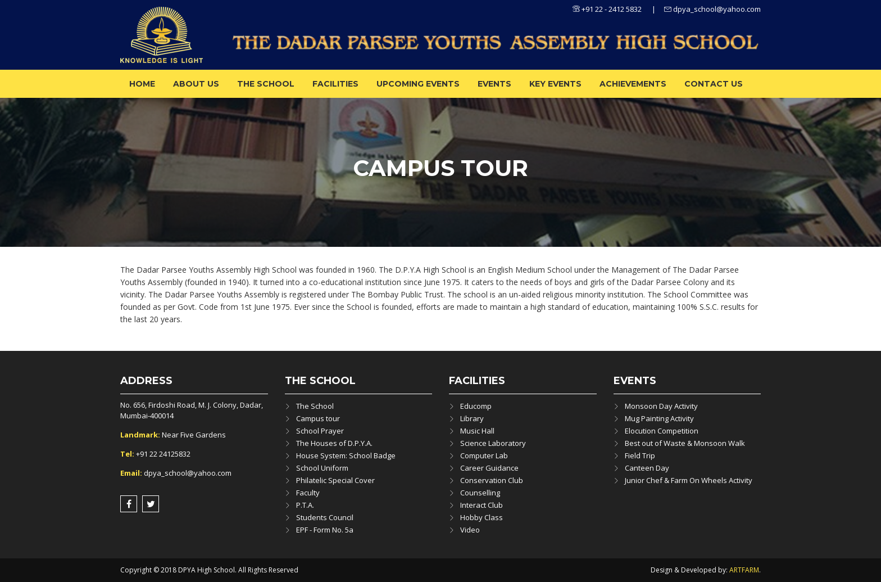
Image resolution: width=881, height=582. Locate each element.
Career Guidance (489, 468)
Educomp (476, 406)
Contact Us (713, 84)
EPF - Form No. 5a (324, 530)
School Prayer (320, 431)
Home (142, 84)
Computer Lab (484, 455)
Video (470, 530)
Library (472, 418)
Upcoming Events (418, 84)
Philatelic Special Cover (335, 480)
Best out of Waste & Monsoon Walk (685, 443)
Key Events (555, 84)
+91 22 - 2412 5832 (607, 9)
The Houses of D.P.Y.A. (334, 443)
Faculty (308, 493)
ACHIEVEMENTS (633, 84)
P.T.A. (305, 505)
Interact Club (481, 505)
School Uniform (322, 468)
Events (494, 84)
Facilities (335, 84)
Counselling (480, 493)
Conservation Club (491, 480)
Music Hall (477, 431)
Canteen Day (647, 468)
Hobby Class (481, 517)
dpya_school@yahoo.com (712, 9)
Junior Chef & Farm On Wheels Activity (688, 480)
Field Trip (640, 455)
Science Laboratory (493, 443)
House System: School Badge (346, 455)
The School (265, 84)
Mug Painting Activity (659, 418)
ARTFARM (744, 570)
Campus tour (318, 418)
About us (196, 84)
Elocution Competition (661, 431)
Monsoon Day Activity (661, 406)
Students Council (324, 517)
